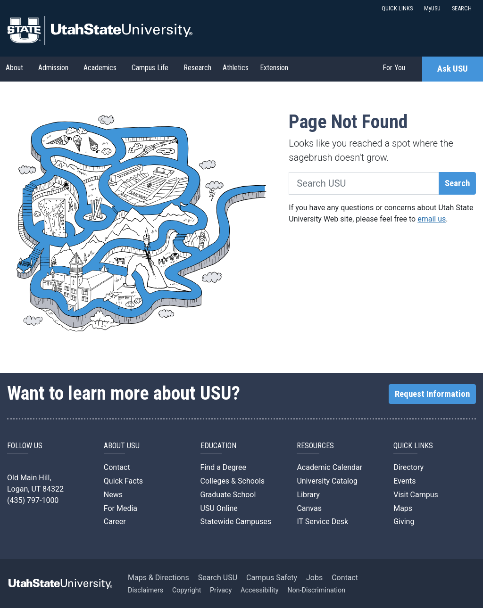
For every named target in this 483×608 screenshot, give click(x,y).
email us (431, 218)
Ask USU (452, 69)
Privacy (221, 590)
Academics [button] (100, 67)
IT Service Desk (322, 521)
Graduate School (228, 494)
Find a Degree (223, 467)
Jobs (314, 577)
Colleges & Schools (232, 481)
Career (115, 521)
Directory (408, 467)
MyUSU (432, 8)
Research (197, 67)
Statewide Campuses (236, 521)
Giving (403, 521)
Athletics (236, 67)
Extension (274, 67)
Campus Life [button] (150, 67)
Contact (117, 467)
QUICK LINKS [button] (397, 8)
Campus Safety (271, 577)
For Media (120, 508)
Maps (402, 508)
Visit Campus (415, 494)
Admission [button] (53, 67)
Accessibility (260, 590)
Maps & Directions (158, 577)
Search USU (217, 577)
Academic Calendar (329, 467)
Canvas (309, 508)
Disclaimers (145, 590)
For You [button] (394, 67)
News (113, 494)
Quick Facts (123, 481)
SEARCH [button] (462, 8)
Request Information (432, 394)
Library (308, 494)
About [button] (14, 67)
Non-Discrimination (316, 590)
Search (457, 183)
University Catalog (327, 481)
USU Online (219, 508)
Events (404, 481)
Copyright (186, 590)
